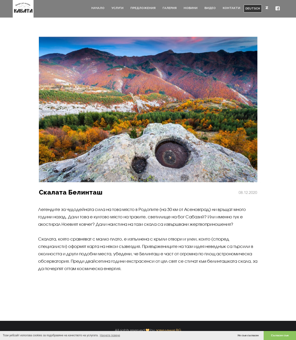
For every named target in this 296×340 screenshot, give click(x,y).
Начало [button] (98, 8)
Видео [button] (210, 8)
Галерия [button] (170, 8)
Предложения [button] (143, 8)
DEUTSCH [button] (252, 8)
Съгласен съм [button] (280, 335)
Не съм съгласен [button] (248, 335)
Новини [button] (190, 8)
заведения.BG (168, 330)
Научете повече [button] (110, 335)
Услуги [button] (117, 8)
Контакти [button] (231, 8)
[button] (277, 8)
